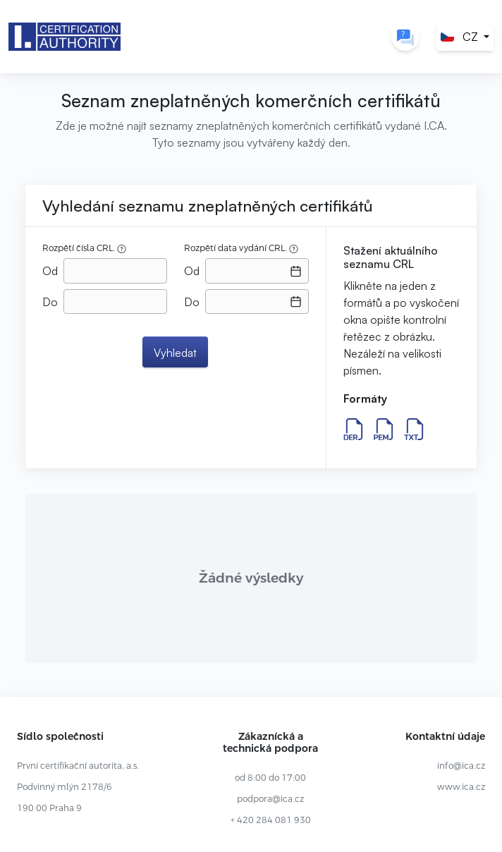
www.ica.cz (461, 787)
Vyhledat (175, 353)
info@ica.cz (461, 766)
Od (50, 271)
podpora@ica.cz (270, 799)
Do (50, 302)
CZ (459, 37)
